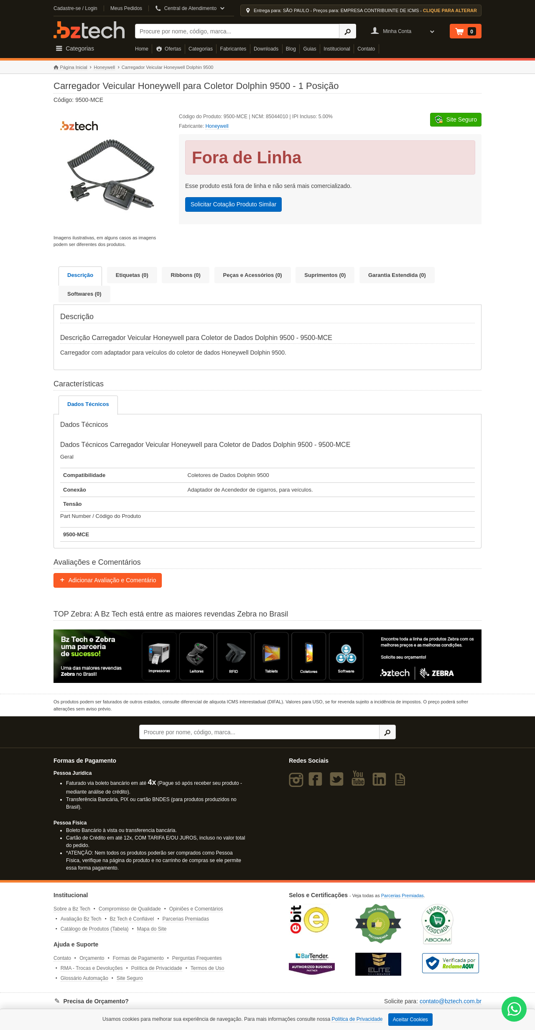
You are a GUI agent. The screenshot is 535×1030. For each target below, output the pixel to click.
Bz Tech (89, 29)
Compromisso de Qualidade (130, 909)
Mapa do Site (152, 929)
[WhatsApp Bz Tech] (514, 1010)
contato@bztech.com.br (451, 1001)
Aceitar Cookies (410, 1019)
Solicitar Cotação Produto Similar (233, 204)
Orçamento (91, 958)
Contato (366, 49)
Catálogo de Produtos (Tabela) (95, 929)
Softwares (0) (84, 294)
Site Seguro (130, 978)
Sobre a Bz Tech (72, 909)
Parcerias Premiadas (186, 919)
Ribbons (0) (186, 275)
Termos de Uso (207, 968)
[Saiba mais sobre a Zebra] (268, 656)
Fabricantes (233, 49)
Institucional (337, 49)
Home (141, 49)
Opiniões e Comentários (196, 909)
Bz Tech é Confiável (132, 919)
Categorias (201, 49)
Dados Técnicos (88, 404)
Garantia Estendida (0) (397, 275)
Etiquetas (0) (132, 275)
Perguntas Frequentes (197, 958)
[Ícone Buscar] (347, 31)
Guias (309, 49)
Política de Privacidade (156, 968)
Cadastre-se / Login (75, 8)
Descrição (80, 275)
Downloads (266, 49)
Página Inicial (70, 67)
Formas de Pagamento (138, 958)
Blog (291, 49)
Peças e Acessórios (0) (252, 275)
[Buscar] (237, 31)
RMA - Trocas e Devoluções (92, 968)
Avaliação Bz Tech (81, 919)
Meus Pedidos (126, 8)
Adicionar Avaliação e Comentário (107, 580)
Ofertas (168, 49)
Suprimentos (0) (325, 275)
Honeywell (104, 67)
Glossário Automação (84, 978)
